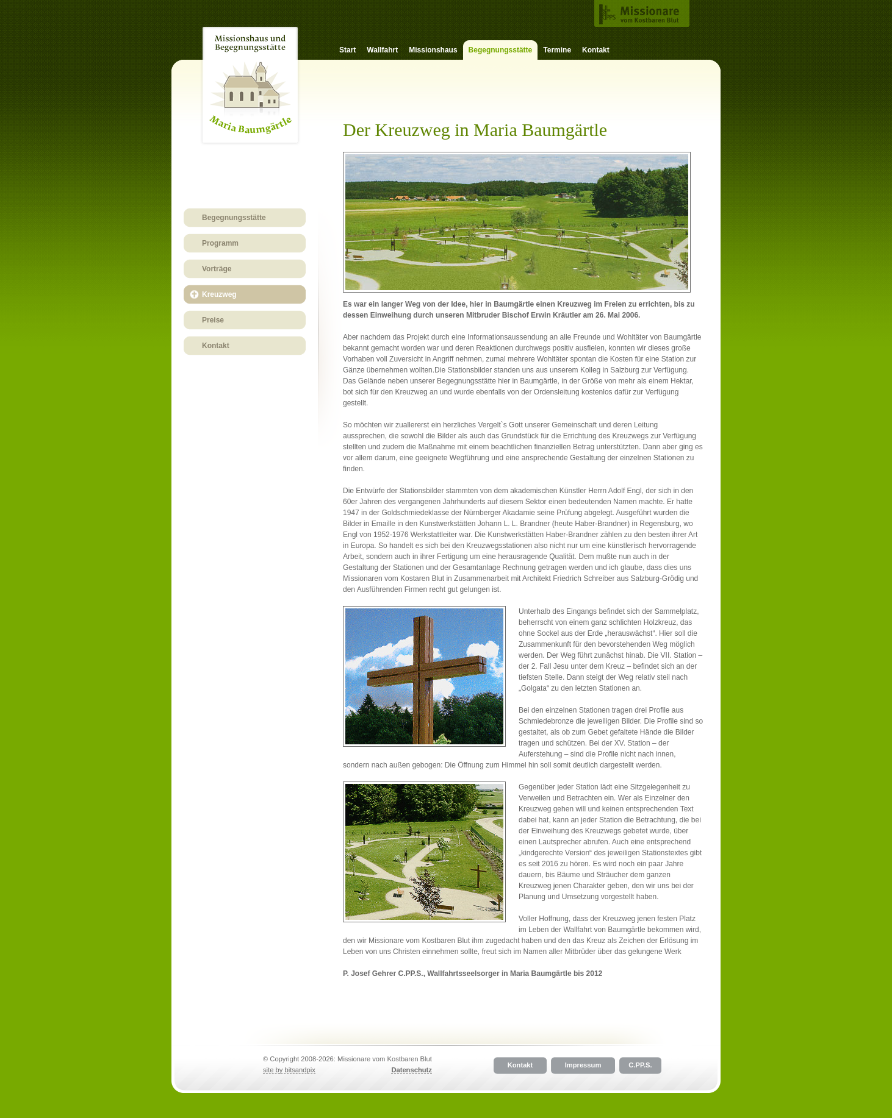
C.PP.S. (640, 1065)
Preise (213, 320)
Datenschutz (411, 1069)
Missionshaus (433, 50)
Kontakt (596, 50)
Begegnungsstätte (234, 217)
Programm (220, 243)
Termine (557, 50)
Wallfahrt (382, 50)
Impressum (583, 1065)
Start (347, 50)
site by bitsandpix (289, 1069)
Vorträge (216, 269)
